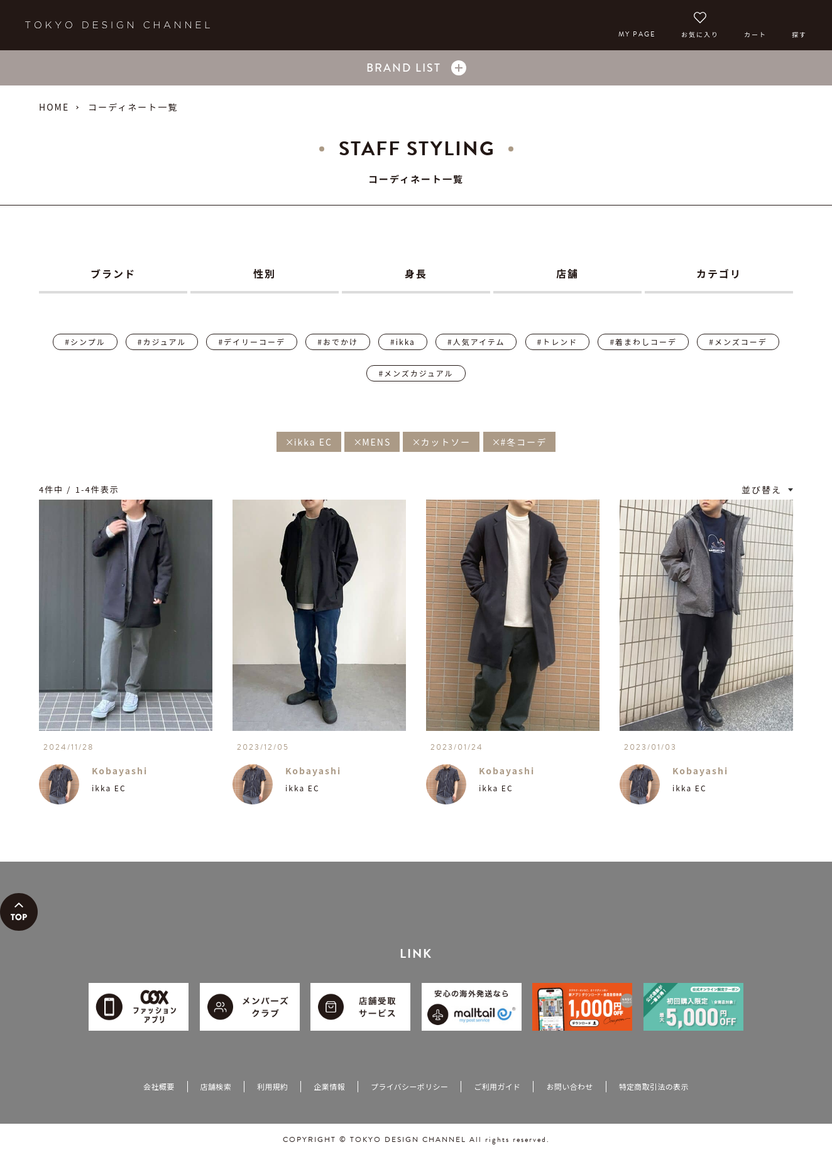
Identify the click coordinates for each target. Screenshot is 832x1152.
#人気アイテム (476, 341)
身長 (416, 273)
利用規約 (272, 1086)
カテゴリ (719, 273)
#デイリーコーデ (251, 341)
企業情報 (329, 1086)
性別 (264, 273)
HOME (54, 107)
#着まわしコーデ (643, 341)
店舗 (567, 273)
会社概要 (158, 1086)
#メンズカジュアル (415, 373)
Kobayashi (120, 770)
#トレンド (557, 341)
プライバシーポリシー (409, 1086)
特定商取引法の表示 (654, 1086)
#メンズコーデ (738, 341)
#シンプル (85, 341)
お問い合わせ (569, 1086)
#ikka (402, 341)
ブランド (113, 273)
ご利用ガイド (497, 1086)
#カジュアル (162, 341)
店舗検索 (215, 1086)
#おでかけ (337, 341)
